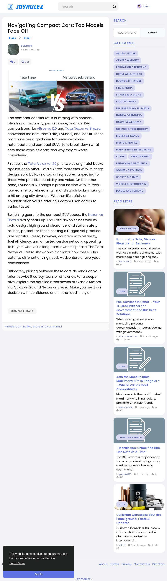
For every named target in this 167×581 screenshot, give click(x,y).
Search (152, 32)
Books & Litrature (128, 81)
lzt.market (84, 579)
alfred (122, 545)
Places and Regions (129, 191)
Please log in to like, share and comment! (33, 326)
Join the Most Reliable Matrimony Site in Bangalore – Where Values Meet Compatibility (137, 383)
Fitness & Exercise (128, 94)
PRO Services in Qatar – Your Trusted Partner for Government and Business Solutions (138, 308)
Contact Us (142, 564)
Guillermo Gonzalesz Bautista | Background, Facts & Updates (138, 519)
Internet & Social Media (132, 108)
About (103, 564)
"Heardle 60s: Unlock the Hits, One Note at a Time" (138, 450)
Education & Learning (131, 67)
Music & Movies (126, 143)
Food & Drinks (126, 101)
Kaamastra (125, 261)
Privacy (127, 564)
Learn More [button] (17, 563)
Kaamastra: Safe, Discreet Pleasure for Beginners (136, 241)
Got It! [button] (38, 574)
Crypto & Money (127, 60)
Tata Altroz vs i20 (42, 163)
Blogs (12, 38)
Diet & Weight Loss (129, 74)
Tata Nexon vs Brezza (83, 128)
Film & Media (124, 88)
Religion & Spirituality (131, 163)
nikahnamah (125, 407)
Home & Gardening (129, 115)
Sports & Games (127, 177)
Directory (158, 564)
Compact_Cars (22, 311)
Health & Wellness (128, 122)
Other (27, 38)
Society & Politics (129, 170)
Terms (115, 564)
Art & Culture (125, 53)
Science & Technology (132, 129)
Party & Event (140, 156)
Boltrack (26, 46)
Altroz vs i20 (47, 128)
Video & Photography (131, 184)
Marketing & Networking (133, 149)
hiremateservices (128, 336)
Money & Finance (127, 136)
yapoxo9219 (125, 474)
